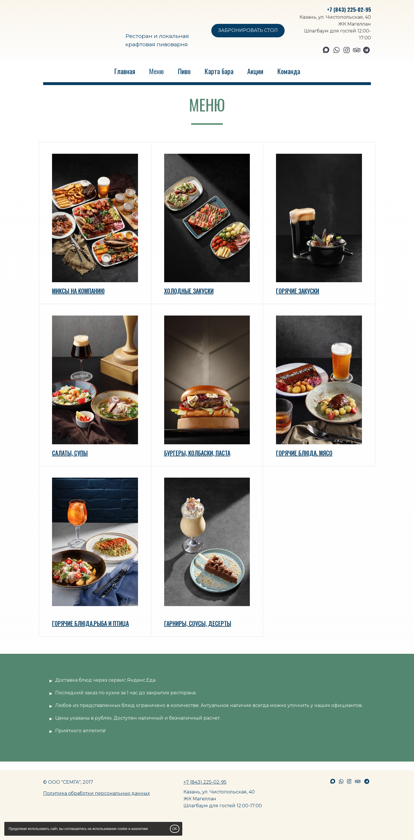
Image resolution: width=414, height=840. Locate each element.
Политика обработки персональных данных (96, 793)
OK (174, 829)
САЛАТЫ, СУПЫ (70, 453)
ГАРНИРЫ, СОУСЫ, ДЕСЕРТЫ (197, 623)
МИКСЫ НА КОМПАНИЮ (78, 291)
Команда (288, 71)
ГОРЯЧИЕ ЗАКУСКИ (297, 291)
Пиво (184, 71)
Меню (156, 71)
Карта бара (218, 71)
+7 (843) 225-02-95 (349, 9)
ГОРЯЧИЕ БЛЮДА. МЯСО (304, 453)
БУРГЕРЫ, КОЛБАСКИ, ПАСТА (197, 453)
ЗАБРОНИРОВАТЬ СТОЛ (248, 30)
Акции (255, 71)
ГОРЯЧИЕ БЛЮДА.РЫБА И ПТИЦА (90, 623)
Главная (124, 71)
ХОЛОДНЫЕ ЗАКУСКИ (189, 291)
